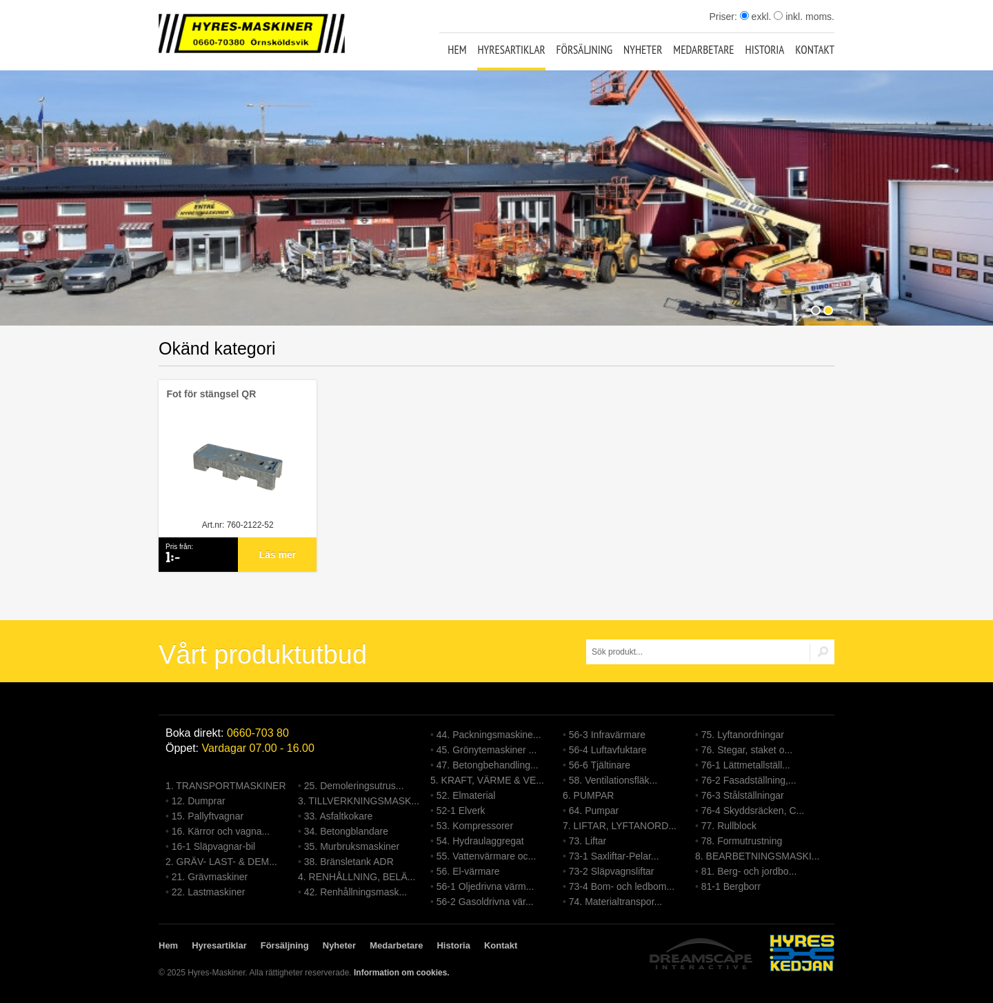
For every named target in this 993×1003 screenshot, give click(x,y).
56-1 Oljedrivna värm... (485, 886)
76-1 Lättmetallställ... (745, 765)
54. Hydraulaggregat (480, 840)
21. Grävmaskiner (210, 876)
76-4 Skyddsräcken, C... (752, 810)
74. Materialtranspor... (615, 901)
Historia (765, 49)
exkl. (756, 16)
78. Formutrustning (742, 840)
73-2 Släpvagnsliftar (611, 871)
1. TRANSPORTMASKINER (226, 785)
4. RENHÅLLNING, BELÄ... (356, 876)
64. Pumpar (594, 810)
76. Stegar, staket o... (746, 749)
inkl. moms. (804, 16)
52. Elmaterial (466, 795)
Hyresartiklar (511, 49)
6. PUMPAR (588, 795)
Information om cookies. (402, 972)
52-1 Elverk (461, 810)
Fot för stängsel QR (211, 393)
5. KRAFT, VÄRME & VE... (487, 780)
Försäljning (584, 49)
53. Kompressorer (475, 825)
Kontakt (814, 49)
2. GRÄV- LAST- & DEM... (221, 861)
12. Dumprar (198, 800)
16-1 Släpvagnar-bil (213, 846)
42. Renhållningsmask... (355, 891)
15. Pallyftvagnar (207, 816)
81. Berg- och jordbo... (749, 871)
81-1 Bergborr (731, 886)
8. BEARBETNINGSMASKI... (757, 856)
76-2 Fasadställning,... (748, 780)
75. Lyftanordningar (742, 734)
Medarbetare (703, 49)
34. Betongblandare (346, 831)
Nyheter (642, 49)
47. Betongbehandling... (488, 765)
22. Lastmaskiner (208, 891)
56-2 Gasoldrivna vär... (485, 901)
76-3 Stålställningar (742, 795)
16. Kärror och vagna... (221, 831)
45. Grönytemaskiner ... (487, 749)
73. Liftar (587, 840)
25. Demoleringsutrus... (354, 785)
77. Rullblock (728, 825)
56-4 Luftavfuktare (608, 749)
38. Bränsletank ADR (349, 861)
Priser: (724, 16)
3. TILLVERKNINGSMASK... (358, 800)
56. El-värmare (468, 871)
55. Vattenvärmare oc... (486, 856)
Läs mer (278, 554)
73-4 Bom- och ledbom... (621, 886)
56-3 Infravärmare (607, 734)
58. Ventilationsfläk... (613, 780)
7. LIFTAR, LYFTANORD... (619, 825)
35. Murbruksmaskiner (352, 846)
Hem (457, 49)
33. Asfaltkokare (338, 816)
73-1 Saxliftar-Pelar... (614, 856)
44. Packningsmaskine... (489, 734)
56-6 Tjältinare (599, 765)
